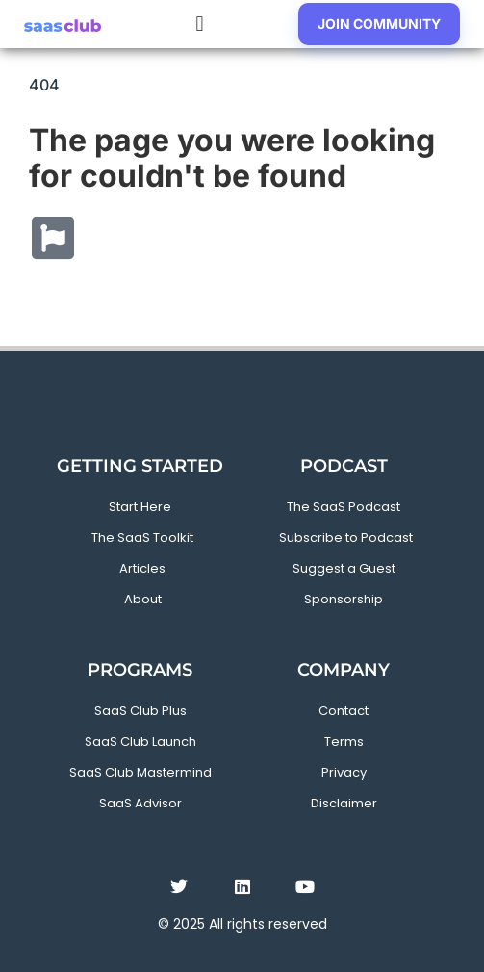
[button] (200, 24)
